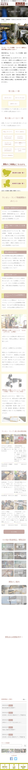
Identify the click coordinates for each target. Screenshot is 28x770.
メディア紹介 (7, 748)
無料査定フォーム (21, 755)
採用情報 (21, 744)
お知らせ (21, 748)
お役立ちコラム (7, 752)
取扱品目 (8, 19)
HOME (2, 19)
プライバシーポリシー (21, 752)
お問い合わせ (7, 755)
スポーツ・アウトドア (16, 19)
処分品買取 (7, 734)
